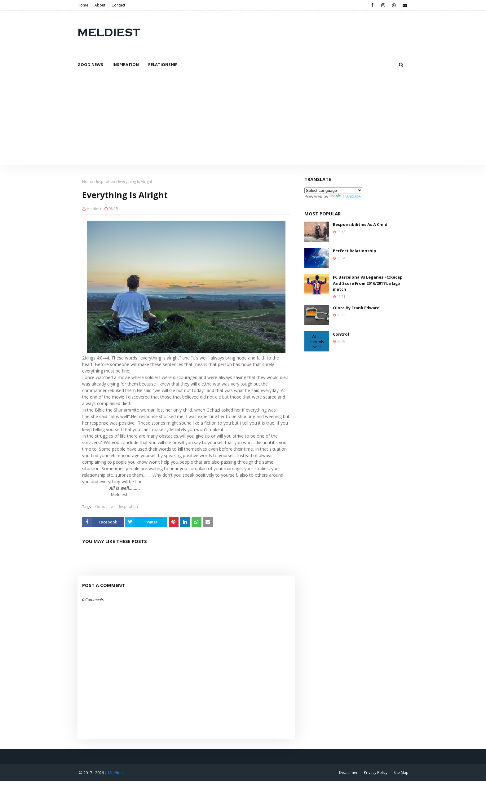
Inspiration (105, 181)
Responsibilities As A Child (360, 224)
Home (82, 5)
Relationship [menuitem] (163, 64)
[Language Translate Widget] (333, 190)
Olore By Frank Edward (356, 308)
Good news (105, 506)
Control (341, 334)
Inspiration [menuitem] (126, 64)
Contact (118, 5)
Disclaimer (348, 772)
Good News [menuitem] (90, 64)
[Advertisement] (243, 118)
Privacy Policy (375, 772)
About (100, 5)
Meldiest (93, 208)
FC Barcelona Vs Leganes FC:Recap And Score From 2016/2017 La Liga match (368, 283)
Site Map (401, 772)
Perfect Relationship (354, 251)
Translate (345, 196)
